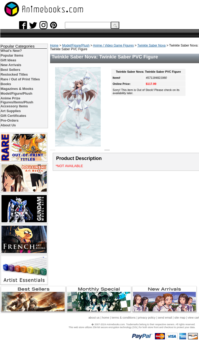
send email (165, 317)
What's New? (11, 51)
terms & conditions (123, 317)
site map (179, 317)
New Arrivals (11, 65)
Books (6, 84)
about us (94, 317)
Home (54, 45)
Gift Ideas (8, 60)
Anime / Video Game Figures (113, 45)
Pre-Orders (10, 120)
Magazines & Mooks (17, 89)
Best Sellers (10, 70)
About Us (8, 125)
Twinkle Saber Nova (151, 45)
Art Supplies (11, 111)
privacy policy (147, 317)
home (105, 317)
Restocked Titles (14, 74)
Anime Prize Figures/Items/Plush (17, 100)
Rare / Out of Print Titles (20, 79)
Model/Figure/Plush (75, 45)
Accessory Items (14, 106)
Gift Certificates (13, 116)
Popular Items (12, 55)
